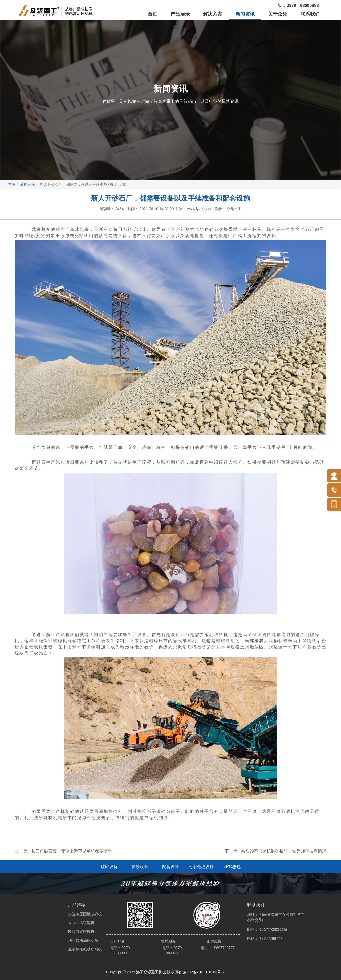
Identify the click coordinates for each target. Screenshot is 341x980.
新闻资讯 (245, 14)
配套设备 (170, 866)
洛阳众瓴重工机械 (151, 972)
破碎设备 (109, 866)
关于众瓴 (277, 14)
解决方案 (212, 14)
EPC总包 (232, 866)
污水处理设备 (201, 866)
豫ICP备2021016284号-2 (204, 972)
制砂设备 (139, 866)
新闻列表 (27, 184)
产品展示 (180, 14)
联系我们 (310, 14)
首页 (152, 14)
